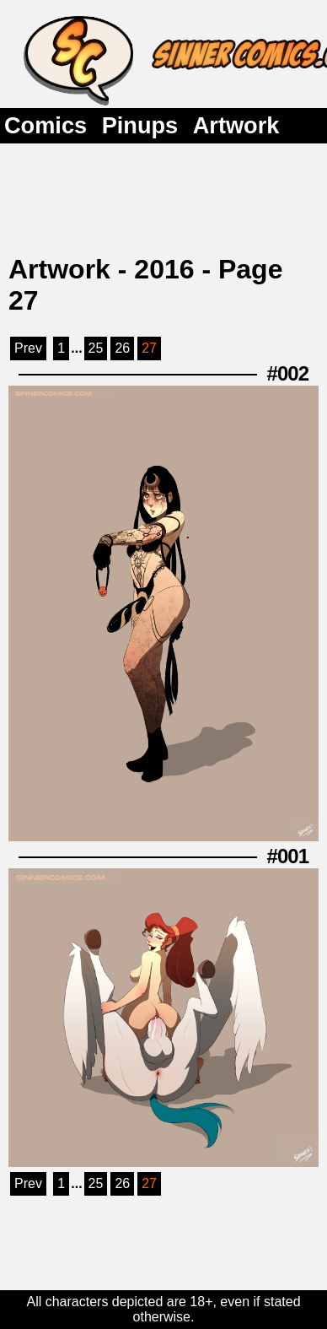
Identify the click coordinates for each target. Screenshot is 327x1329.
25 (96, 348)
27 (149, 348)
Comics (45, 125)
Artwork (236, 125)
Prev (28, 348)
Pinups (140, 125)
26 (122, 348)
